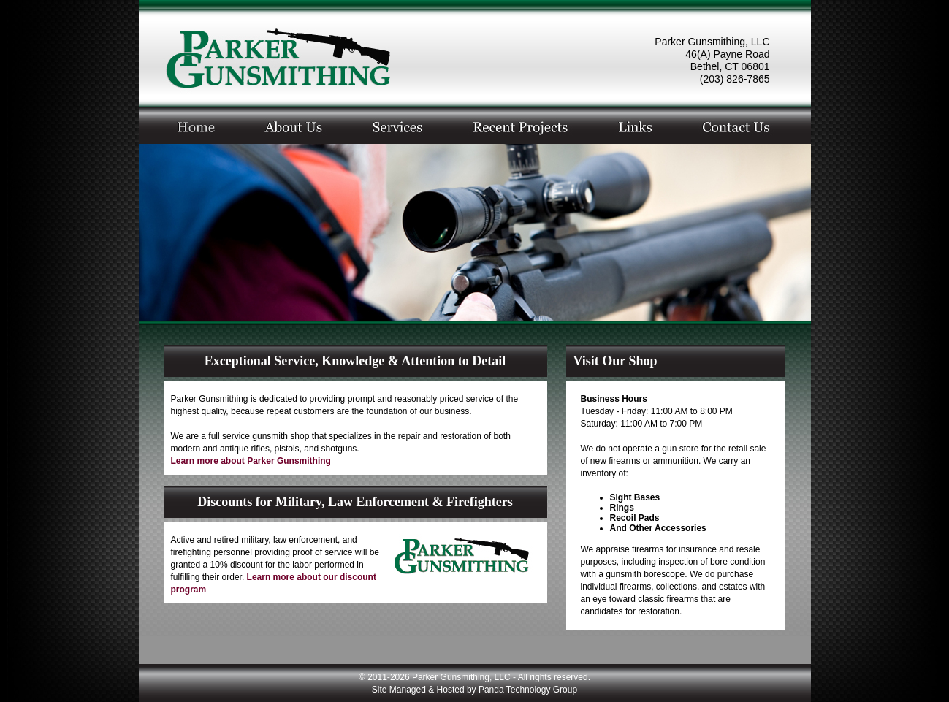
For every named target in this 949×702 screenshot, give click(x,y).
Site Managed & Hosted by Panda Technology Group (474, 689)
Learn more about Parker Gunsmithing (251, 461)
